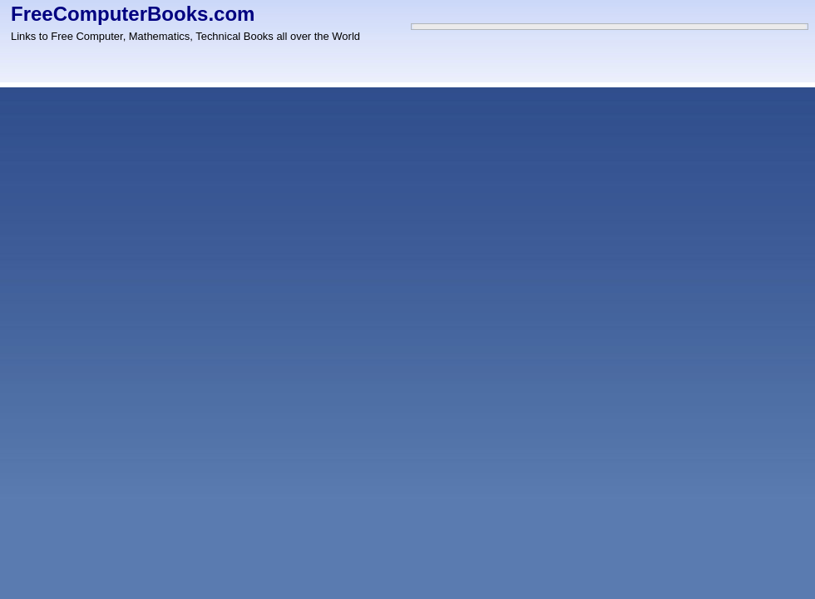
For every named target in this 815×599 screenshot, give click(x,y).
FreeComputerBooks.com (132, 13)
